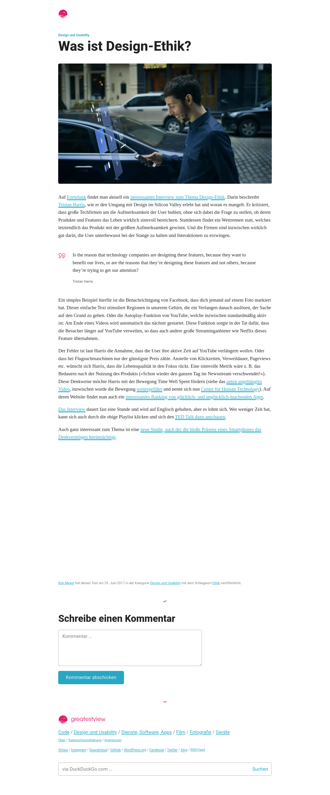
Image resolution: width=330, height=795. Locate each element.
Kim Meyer (66, 583)
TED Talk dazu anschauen (200, 417)
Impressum (112, 740)
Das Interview (71, 409)
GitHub (115, 750)
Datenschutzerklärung (85, 740)
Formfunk (76, 197)
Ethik (216, 583)
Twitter (172, 750)
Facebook (156, 750)
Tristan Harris (71, 204)
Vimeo (63, 750)
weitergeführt (149, 389)
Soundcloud (98, 750)
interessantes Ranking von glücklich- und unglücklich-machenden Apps (194, 397)
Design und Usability (73, 35)
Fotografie (200, 732)
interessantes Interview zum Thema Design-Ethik (177, 197)
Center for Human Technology (230, 389)
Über (61, 740)
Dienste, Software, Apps (146, 732)
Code (63, 732)
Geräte (223, 732)
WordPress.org (135, 750)
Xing (184, 750)
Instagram (78, 750)
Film (180, 732)
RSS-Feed (197, 750)
